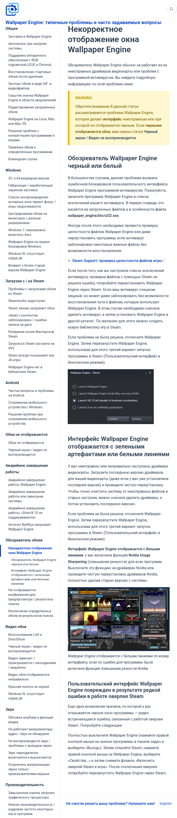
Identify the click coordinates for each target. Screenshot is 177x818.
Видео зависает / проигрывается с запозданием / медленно (32, 662)
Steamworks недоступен (26, 301)
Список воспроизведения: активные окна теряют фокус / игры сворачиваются (32, 201)
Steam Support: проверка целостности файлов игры (118, 260)
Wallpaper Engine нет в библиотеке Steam (25, 369)
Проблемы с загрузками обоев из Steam (32, 291)
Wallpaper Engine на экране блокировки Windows (29, 244)
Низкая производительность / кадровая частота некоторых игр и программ (31, 809)
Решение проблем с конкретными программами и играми (31, 135)
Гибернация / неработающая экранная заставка (30, 188)
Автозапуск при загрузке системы (27, 46)
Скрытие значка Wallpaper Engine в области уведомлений (32, 98)
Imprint (165, 803)
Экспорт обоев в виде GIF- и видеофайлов (29, 86)
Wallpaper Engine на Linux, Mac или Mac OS (31, 121)
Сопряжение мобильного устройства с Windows (27, 405)
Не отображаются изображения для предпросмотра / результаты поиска (30, 597)
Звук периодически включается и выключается (29, 755)
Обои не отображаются (26, 443)
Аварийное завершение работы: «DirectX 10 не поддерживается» (26, 512)
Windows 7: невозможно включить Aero (27, 232)
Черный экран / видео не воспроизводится (27, 452)
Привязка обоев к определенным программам (30, 149)
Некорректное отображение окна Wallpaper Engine (30, 550)
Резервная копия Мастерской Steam (31, 334)
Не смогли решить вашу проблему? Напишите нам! (110, 803)
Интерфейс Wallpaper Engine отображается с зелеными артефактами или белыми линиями (31, 577)
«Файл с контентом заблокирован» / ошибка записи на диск (27, 320)
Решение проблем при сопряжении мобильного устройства (27, 418)
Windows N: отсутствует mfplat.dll (26, 256)
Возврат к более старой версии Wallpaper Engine (26, 268)
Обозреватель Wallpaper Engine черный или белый (33, 562)
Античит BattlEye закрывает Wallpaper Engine (29, 527)
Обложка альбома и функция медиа (30, 720)
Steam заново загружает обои (31, 308)
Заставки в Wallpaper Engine (29, 36)
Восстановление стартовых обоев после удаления (29, 74)
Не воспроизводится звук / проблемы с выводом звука (30, 743)
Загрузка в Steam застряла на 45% (31, 346)
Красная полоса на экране (28, 687)
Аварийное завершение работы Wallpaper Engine (27, 482)
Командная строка (22, 159)
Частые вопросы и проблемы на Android (31, 393)
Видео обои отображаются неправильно (29, 677)
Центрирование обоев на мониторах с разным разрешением (27, 218)
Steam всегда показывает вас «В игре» (31, 358)
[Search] (172, 9)
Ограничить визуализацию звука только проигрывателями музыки (29, 769)
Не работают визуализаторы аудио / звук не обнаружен (30, 731)
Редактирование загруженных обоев (31, 109)
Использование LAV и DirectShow (25, 637)
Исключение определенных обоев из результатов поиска (30, 613)
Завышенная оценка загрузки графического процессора (31, 795)
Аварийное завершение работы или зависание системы (26, 496)
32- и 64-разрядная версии (28, 178)
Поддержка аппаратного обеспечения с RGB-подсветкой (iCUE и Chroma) (29, 60)
